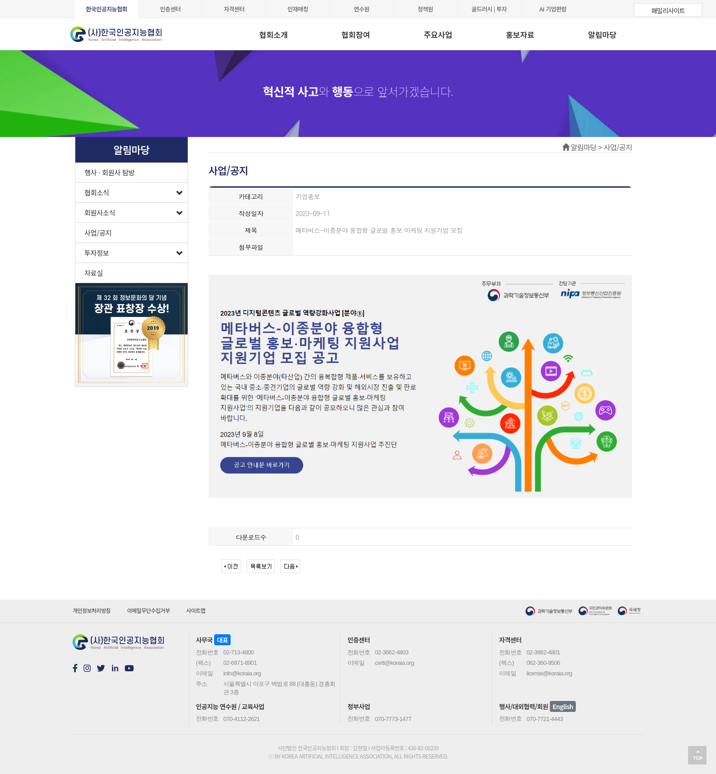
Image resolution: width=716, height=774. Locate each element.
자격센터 (234, 9)
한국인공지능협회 (106, 9)
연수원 (361, 9)
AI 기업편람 (552, 9)
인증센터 (170, 9)
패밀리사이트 (667, 10)
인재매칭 (298, 9)
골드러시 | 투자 (489, 9)
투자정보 (136, 250)
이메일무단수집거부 (148, 610)
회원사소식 (136, 210)
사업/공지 (98, 232)
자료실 (93, 273)
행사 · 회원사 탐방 (109, 172)
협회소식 (136, 190)
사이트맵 (195, 610)
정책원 (425, 9)
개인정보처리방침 (92, 610)
